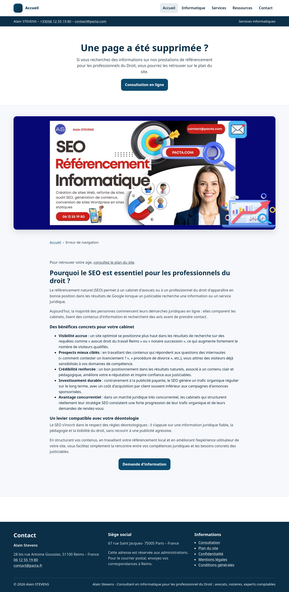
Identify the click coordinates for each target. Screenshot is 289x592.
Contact (266, 7)
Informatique (193, 7)
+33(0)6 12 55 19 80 (55, 21)
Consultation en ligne (144, 84)
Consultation (209, 542)
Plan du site (208, 548)
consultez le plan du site (113, 262)
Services (219, 7)
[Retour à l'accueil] (26, 8)
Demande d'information (144, 464)
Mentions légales (212, 559)
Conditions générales (216, 564)
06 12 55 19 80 (26, 559)
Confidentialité (210, 553)
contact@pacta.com (90, 21)
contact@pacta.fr (28, 565)
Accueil (169, 7)
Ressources (242, 7)
